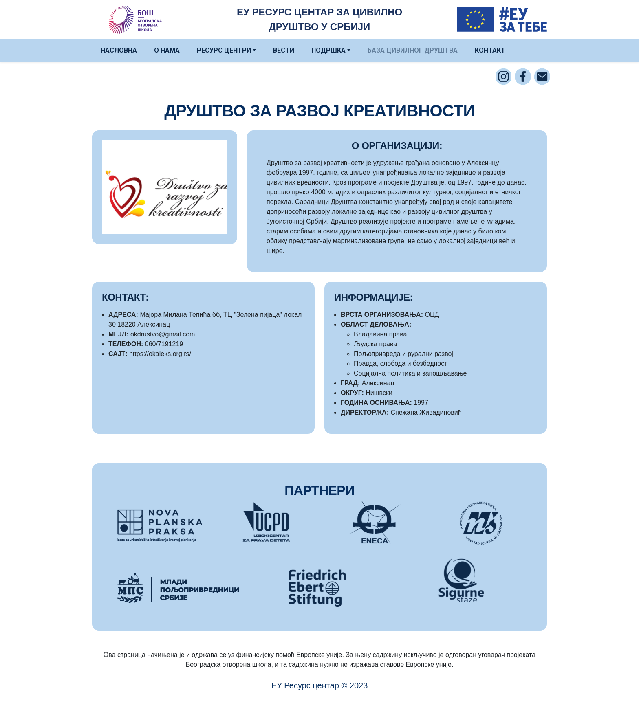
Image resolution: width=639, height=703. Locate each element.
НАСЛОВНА (119, 50)
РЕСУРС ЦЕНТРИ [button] (224, 50)
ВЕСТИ (283, 50)
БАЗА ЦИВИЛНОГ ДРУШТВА (413, 50)
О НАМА (167, 50)
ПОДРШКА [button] (328, 50)
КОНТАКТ (490, 50)
